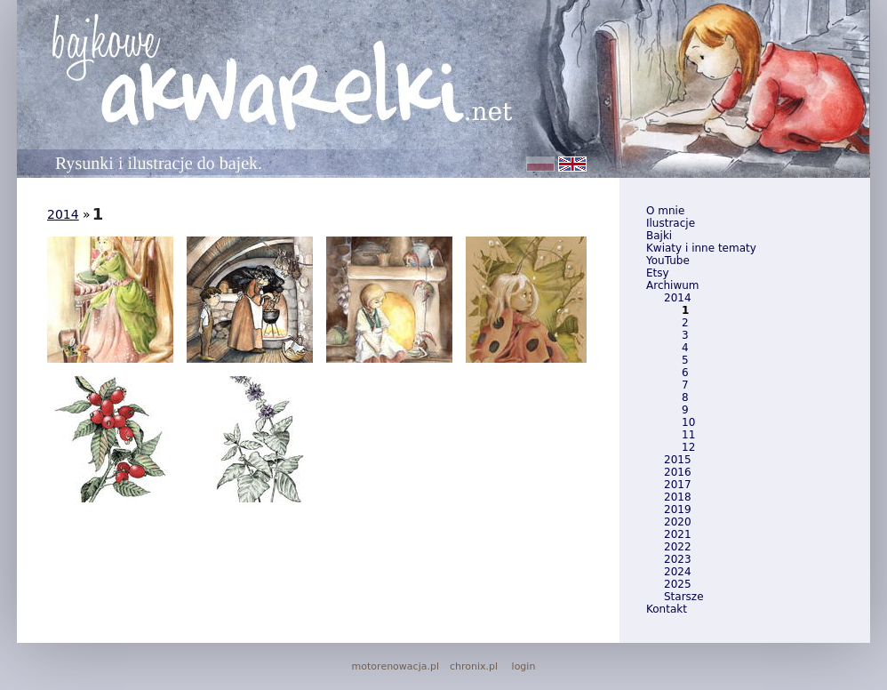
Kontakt (666, 609)
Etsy (657, 273)
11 (688, 435)
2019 (677, 509)
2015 (677, 459)
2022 (677, 547)
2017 (677, 484)
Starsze (684, 596)
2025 (677, 584)
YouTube (668, 260)
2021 (677, 534)
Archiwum (672, 285)
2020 (677, 522)
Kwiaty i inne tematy (701, 248)
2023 (677, 559)
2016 (677, 472)
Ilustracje (670, 223)
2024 (677, 572)
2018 (677, 497)
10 (688, 422)
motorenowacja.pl (395, 666)
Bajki (659, 235)
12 (688, 447)
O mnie (665, 211)
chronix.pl (474, 666)
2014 (677, 298)
